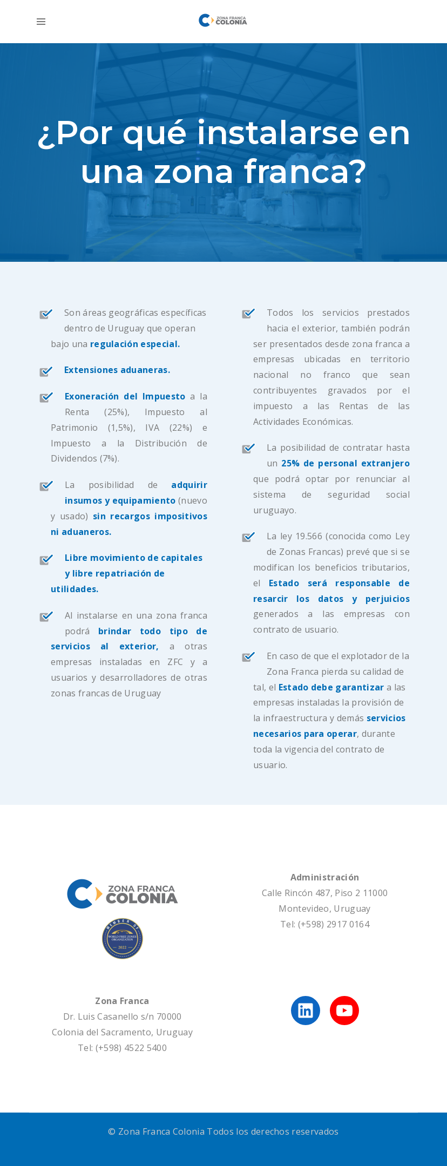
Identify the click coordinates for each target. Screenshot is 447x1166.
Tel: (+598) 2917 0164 (324, 924)
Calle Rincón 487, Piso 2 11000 (325, 893)
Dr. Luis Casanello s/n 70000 (122, 1016)
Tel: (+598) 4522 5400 (122, 1048)
